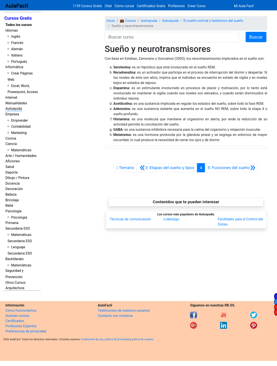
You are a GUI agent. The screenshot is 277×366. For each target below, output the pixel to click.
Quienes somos (17, 316)
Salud (9, 167)
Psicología (13, 211)
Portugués (19, 62)
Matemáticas (21, 150)
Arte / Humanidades (21, 156)
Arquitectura (14, 288)
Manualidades (16, 103)
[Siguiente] (231, 167)
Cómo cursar (124, 6)
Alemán (17, 49)
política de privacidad (117, 339)
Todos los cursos (18, 25)
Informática (14, 67)
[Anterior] (167, 167)
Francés (17, 43)
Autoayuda (13, 108)
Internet (11, 97)
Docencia (12, 183)
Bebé (9, 205)
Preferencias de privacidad (25, 331)
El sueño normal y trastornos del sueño (213, 21)
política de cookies (142, 339)
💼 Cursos (128, 21)
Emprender (19, 120)
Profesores (176, 6)
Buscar (256, 37)
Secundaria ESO (17, 228)
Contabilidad (21, 126)
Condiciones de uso (92, 339)
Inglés (15, 36)
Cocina (10, 138)
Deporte (11, 172)
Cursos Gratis (18, 18)
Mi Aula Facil (244, 6)
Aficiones (12, 161)
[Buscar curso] (172, 37)
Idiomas (11, 30)
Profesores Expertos (21, 326)
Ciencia (11, 144)
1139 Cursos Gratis (88, 6)
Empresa (12, 114)
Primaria (11, 223)
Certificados (14, 321)
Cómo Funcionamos (20, 310)
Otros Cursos (15, 283)
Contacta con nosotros (115, 316)
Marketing (18, 133)
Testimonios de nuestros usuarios (124, 310)
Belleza (10, 194)
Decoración (14, 189)
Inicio (111, 21)
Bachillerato (14, 259)
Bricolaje (12, 200)
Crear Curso (196, 6)
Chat (108, 6)
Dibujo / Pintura (17, 178)
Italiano (17, 55)
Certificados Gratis (151, 6)
